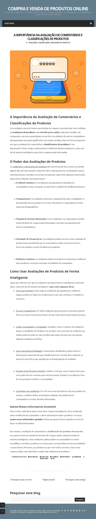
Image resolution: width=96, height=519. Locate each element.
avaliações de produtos (23, 132)
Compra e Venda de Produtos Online (48, 9)
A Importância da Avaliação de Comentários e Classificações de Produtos (48, 37)
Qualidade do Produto (60, 43)
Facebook (33, 457)
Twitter (44, 457)
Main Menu (48, 23)
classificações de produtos (57, 144)
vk (53, 458)
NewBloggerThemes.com (48, 512)
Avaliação (33, 43)
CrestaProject (21, 512)
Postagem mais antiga (75, 479)
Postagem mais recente (21, 479)
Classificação (44, 43)
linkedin (76, 457)
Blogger (58, 510)
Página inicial (49, 479)
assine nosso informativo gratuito (26, 419)
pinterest (65, 457)
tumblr (54, 457)
